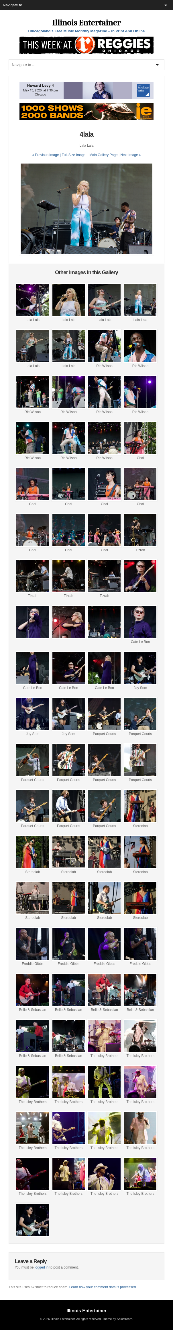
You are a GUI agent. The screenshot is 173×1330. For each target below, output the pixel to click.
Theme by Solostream (117, 1319)
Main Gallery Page (103, 155)
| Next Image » (130, 155)
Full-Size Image (73, 155)
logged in (42, 1267)
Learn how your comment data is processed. (103, 1287)
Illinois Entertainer (86, 23)
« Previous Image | (47, 155)
